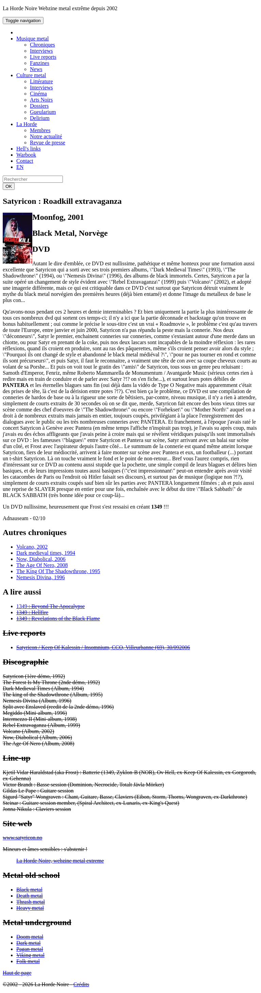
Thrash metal (30, 902)
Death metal (29, 896)
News (36, 69)
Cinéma (38, 93)
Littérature (41, 81)
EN (19, 167)
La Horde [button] (26, 124)
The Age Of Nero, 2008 (42, 565)
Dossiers (39, 106)
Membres (40, 130)
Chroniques (42, 45)
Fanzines (39, 63)
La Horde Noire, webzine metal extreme (60, 861)
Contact (24, 161)
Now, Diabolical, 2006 (41, 559)
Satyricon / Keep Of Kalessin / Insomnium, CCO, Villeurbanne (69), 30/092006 (103, 647)
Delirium (40, 118)
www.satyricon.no (22, 837)
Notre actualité (46, 136)
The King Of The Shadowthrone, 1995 (58, 571)
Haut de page (17, 973)
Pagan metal (29, 949)
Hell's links (28, 149)
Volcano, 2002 (32, 547)
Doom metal (30, 937)
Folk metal (28, 961)
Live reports (43, 57)
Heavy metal (30, 908)
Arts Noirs (41, 100)
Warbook (26, 155)
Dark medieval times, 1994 (45, 553)
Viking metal (30, 955)
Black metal (29, 889)
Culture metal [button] (31, 75)
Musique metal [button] (32, 38)
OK (8, 186)
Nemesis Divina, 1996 (40, 577)
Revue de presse (47, 142)
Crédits (81, 984)
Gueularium (43, 112)
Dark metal (28, 943)
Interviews (41, 51)
